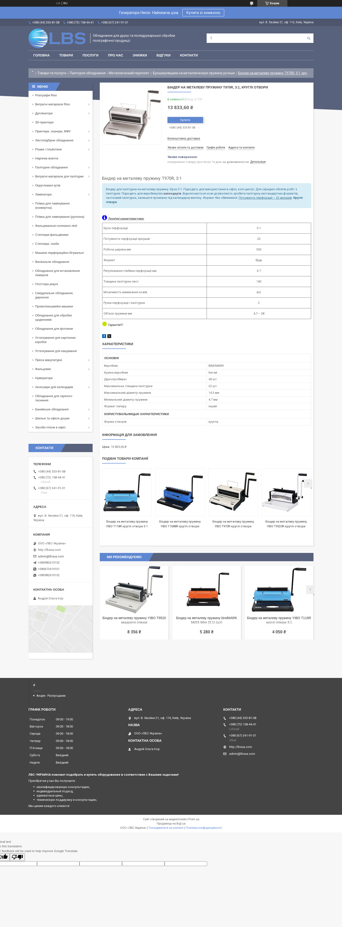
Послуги (90, 55)
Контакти (189, 55)
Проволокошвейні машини (54, 306)
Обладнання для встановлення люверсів (57, 273)
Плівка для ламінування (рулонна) (59, 216)
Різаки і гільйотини (48, 149)
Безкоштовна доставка (183, 138)
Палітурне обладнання (87, 73)
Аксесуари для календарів (54, 387)
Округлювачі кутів (47, 185)
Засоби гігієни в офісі (50, 427)
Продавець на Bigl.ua (171, 823)
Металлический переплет (129, 73)
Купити (185, 120)
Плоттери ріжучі (46, 284)
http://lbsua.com (49, 550)
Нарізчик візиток (46, 158)
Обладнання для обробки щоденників (53, 317)
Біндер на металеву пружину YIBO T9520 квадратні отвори (134, 620)
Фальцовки (43, 369)
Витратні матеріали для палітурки (59, 176)
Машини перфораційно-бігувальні (59, 253)
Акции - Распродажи (51, 695)
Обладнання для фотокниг (54, 328)
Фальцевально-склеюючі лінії (56, 225)
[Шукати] (309, 38)
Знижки (140, 55)
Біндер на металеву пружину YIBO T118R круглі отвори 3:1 (279, 620)
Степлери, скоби (47, 244)
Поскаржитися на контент (166, 828)
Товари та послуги (52, 73)
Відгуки (164, 55)
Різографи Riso (46, 95)
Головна (41, 55)
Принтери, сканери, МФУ (53, 131)
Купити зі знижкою (203, 12)
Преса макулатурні (48, 360)
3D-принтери (44, 122)
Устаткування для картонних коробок (55, 340)
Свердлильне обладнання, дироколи (54, 295)
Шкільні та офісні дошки (52, 418)
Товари (66, 55)
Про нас (115, 55)
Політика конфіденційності (204, 828)
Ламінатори (43, 194)
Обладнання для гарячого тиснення (53, 398)
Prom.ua (193, 819)
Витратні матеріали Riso (52, 104)
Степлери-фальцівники (51, 234)
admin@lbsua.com (51, 556)
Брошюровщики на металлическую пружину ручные (194, 73)
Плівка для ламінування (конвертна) (52, 205)
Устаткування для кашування (56, 351)
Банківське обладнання (52, 409)
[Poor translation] (17, 857)
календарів (172, 193)
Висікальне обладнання (52, 262)
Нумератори (44, 378)
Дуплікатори (44, 113)
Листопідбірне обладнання (54, 140)
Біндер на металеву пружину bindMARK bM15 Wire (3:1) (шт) (206, 620)
